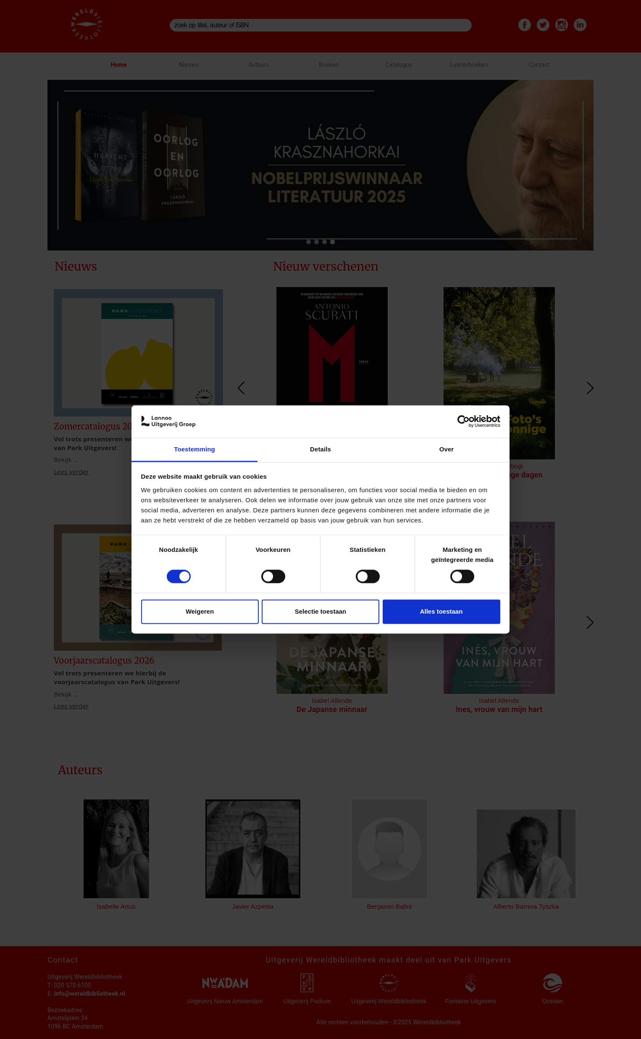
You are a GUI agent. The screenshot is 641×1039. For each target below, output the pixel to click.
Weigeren (200, 611)
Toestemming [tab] (194, 449)
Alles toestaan (441, 611)
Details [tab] (320, 449)
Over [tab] (446, 449)
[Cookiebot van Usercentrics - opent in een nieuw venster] (463, 421)
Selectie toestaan (321, 611)
